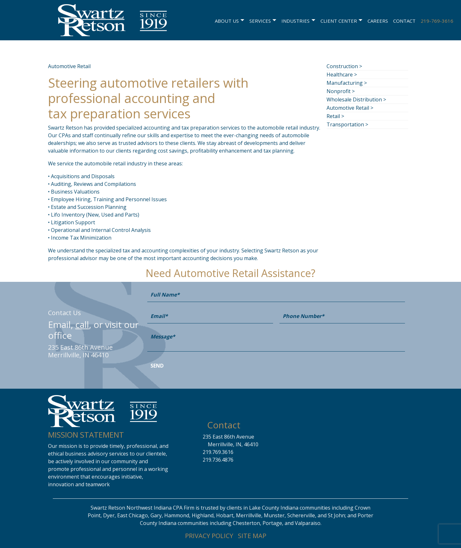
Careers (378, 20)
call (82, 324)
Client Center (338, 20)
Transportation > (347, 124)
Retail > (335, 116)
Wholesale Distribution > (356, 99)
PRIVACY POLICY (209, 535)
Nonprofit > (341, 91)
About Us (227, 20)
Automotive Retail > (350, 107)
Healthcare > (342, 74)
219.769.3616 (218, 452)
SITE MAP (252, 535)
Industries (295, 20)
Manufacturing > (347, 82)
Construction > (344, 66)
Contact (404, 20)
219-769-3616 (437, 20)
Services (260, 20)
